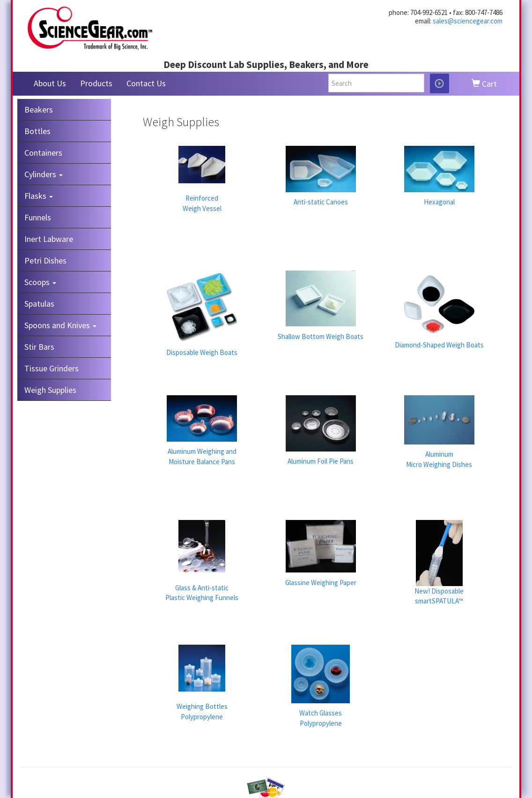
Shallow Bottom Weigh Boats (320, 336)
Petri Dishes (45, 260)
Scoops (40, 282)
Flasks (38, 195)
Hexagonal (439, 201)
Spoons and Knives (60, 325)
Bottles (37, 131)
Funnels (37, 217)
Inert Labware (48, 238)
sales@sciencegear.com (467, 20)
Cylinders (43, 174)
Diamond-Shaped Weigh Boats (439, 344)
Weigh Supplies (50, 389)
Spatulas (39, 303)
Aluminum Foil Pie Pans (321, 461)
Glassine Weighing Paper (320, 582)
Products (96, 83)
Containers (43, 152)
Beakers (38, 109)
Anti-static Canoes (321, 201)
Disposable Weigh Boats (201, 352)
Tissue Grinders (51, 368)
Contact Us (146, 83)
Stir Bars (39, 346)
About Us (50, 83)
